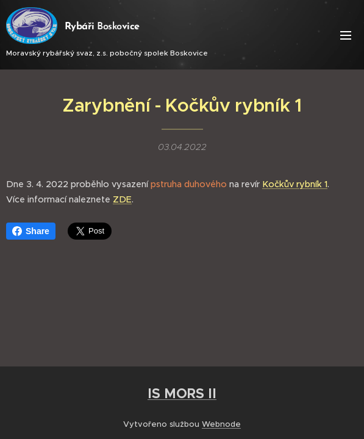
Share (30, 231)
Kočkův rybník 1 (294, 184)
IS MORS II (182, 393)
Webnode (221, 424)
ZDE (122, 199)
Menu (345, 35)
